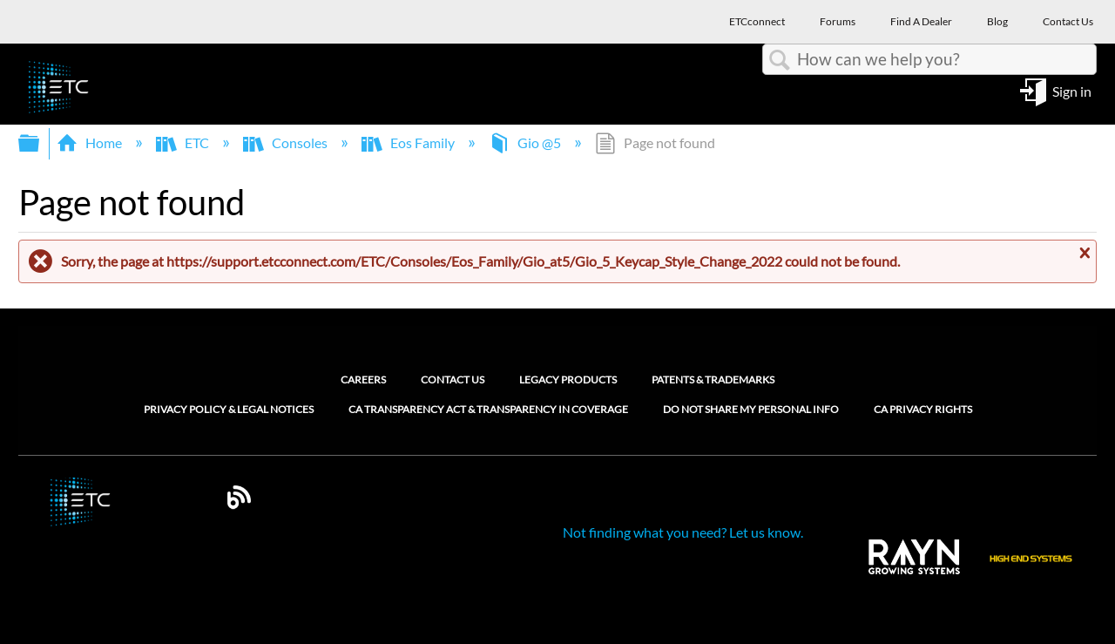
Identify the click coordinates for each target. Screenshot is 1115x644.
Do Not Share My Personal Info (751, 409)
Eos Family (409, 142)
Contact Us (452, 379)
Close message (1082, 253)
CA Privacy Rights (923, 409)
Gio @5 (526, 142)
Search (779, 60)
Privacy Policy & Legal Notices (229, 409)
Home (91, 142)
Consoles (286, 142)
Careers (363, 379)
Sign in (1071, 90)
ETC (184, 142)
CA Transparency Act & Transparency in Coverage (488, 409)
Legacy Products (568, 379)
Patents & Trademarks (713, 379)
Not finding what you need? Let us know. (683, 532)
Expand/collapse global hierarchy (40, 143)
